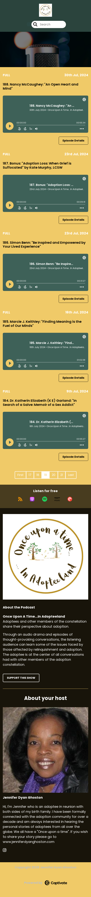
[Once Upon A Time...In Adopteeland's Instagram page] (29, 24)
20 (53, 475)
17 (30, 475)
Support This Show (21, 678)
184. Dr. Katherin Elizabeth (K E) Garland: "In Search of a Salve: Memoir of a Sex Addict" (40, 402)
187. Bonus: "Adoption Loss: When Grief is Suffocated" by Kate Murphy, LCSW (37, 165)
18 (37, 475)
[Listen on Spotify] (45, 499)
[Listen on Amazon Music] (57, 499)
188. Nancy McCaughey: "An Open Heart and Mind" (40, 86)
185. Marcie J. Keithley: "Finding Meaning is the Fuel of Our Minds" (42, 323)
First (20, 475)
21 (61, 475)
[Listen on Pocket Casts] (70, 499)
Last (71, 475)
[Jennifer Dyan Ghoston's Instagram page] (7, 850)
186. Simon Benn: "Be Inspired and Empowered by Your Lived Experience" (44, 244)
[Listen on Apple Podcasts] (32, 499)
